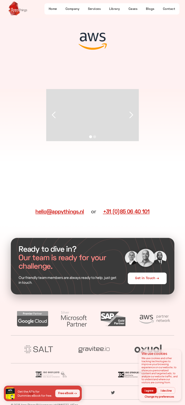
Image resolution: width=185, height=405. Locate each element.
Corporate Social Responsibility (112, 398)
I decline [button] (166, 390)
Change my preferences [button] (159, 396)
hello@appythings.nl (59, 212)
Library (114, 9)
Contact (169, 9)
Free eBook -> (67, 393)
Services (94, 9)
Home (53, 9)
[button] (54, 115)
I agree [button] (149, 390)
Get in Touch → (147, 278)
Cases (133, 9)
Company (73, 9)
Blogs (150, 9)
